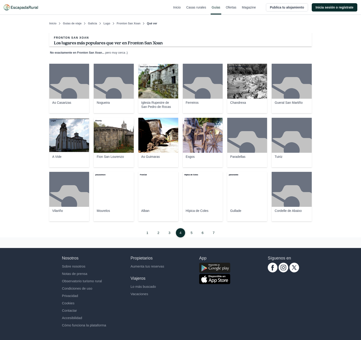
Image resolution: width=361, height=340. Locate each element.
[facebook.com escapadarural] (272, 271)
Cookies (68, 303)
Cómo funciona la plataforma (84, 325)
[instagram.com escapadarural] (283, 271)
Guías (216, 10)
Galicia (92, 23)
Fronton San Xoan (128, 23)
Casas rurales (196, 10)
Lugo (106, 23)
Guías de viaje (72, 23)
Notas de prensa (74, 274)
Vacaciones (139, 294)
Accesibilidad (72, 318)
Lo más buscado (143, 286)
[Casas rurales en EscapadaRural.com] (21, 7)
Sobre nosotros (73, 266)
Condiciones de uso (77, 288)
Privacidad (70, 296)
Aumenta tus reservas (147, 266)
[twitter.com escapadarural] (294, 271)
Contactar (69, 310)
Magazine (249, 10)
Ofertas (231, 10)
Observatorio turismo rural (82, 281)
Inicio (177, 10)
